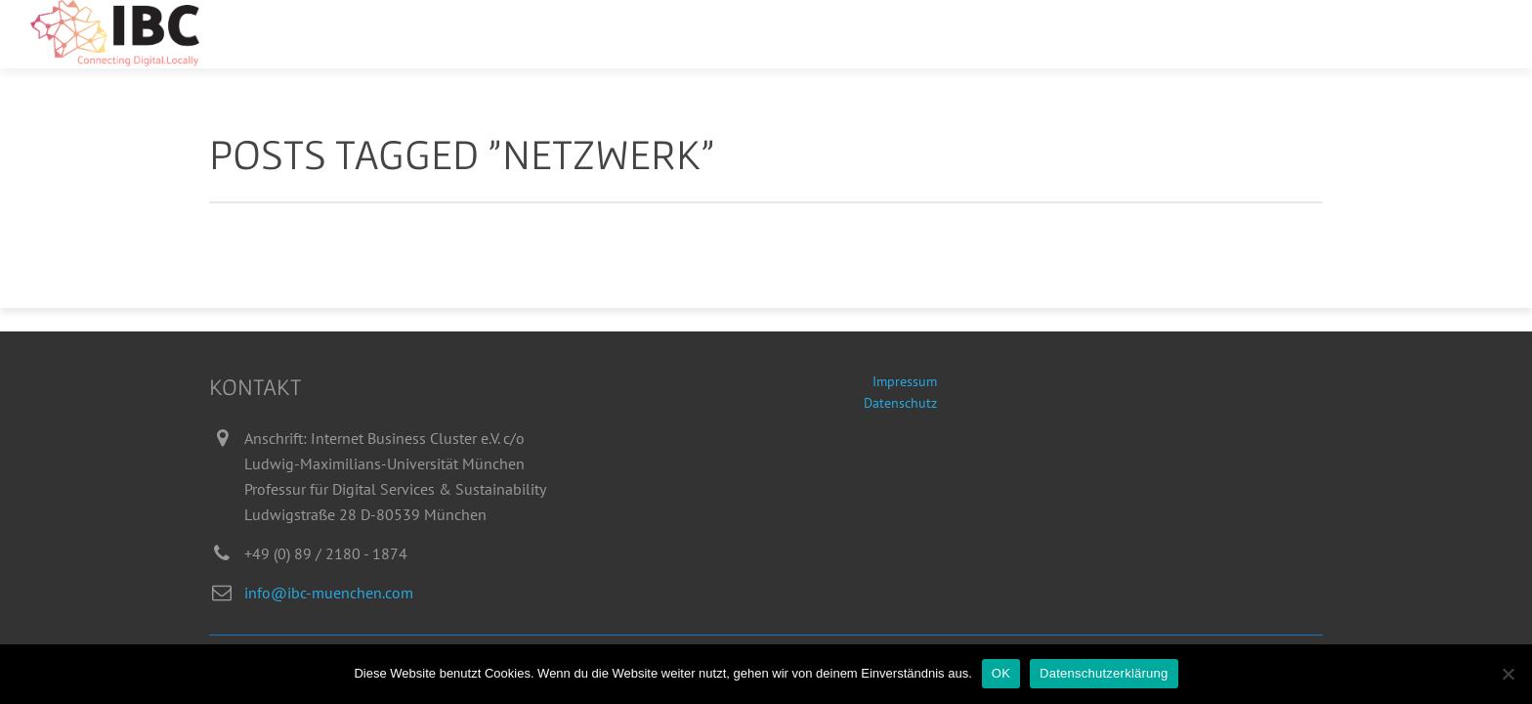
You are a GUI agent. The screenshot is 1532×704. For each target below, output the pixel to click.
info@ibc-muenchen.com (328, 592)
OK (1001, 673)
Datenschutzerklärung (1104, 673)
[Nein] (1507, 673)
